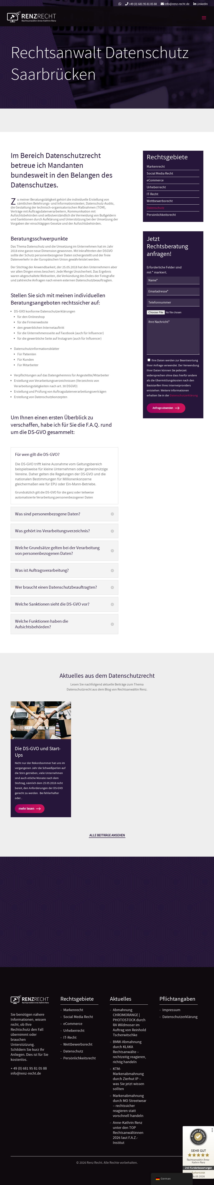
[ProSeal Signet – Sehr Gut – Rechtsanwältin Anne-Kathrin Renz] (198, 1147)
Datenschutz (155, 208)
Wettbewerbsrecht (160, 201)
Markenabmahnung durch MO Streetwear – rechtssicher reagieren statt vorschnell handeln (129, 1105)
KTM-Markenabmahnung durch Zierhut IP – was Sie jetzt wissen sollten (128, 1078)
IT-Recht (152, 194)
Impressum (171, 1010)
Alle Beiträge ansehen (107, 835)
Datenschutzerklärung (184, 395)
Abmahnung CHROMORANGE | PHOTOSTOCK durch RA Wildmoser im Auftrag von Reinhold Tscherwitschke (129, 1022)
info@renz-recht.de (175, 4)
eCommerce (155, 180)
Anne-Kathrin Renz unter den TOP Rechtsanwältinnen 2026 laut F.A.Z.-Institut (128, 1132)
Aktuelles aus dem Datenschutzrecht (107, 676)
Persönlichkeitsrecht (161, 215)
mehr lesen (26, 809)
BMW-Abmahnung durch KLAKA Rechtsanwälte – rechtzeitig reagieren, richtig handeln (129, 1052)
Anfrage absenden (163, 408)
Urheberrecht (156, 187)
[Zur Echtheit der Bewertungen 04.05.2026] (198, 1174)
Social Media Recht (160, 173)
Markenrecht (156, 166)
